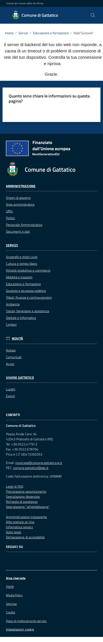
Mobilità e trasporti (19, 277)
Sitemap (11, 603)
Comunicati (14, 357)
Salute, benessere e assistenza (27, 310)
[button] (93, 15)
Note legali (13, 532)
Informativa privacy (19, 527)
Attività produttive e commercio (28, 270)
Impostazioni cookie (20, 629)
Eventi (10, 395)
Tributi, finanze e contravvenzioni (29, 297)
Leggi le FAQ (14, 486)
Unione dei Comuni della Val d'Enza (24, 3)
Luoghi (10, 389)
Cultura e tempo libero (21, 263)
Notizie (11, 350)
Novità (17, 339)
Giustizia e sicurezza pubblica (26, 290)
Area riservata (16, 578)
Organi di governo (18, 197)
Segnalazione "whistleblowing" (27, 506)
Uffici (9, 211)
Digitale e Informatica (21, 317)
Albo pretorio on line (20, 521)
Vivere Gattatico (20, 378)
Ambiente (13, 304)
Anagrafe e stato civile (21, 256)
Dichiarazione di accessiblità (25, 537)
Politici (10, 217)
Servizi (23, 33)
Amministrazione (21, 186)
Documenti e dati (18, 231)
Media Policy (14, 595)
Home (9, 33)
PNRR (10, 586)
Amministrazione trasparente (26, 516)
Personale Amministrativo (24, 224)
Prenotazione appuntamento (26, 491)
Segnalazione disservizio (23, 496)
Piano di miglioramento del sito (26, 621)
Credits (10, 612)
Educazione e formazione (51, 33)
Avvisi (10, 363)
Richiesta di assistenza (22, 501)
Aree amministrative (20, 204)
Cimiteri (11, 324)
